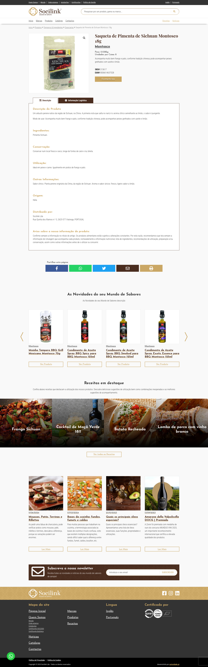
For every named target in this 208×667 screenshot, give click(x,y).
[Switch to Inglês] (168, 2)
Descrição (46, 100)
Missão (42, 2)
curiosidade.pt (174, 664)
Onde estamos (53, 2)
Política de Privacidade (37, 660)
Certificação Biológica (36, 631)
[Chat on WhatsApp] (11, 656)
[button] (84, 37)
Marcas (39, 21)
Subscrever (168, 572)
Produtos (49, 21)
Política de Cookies (54, 660)
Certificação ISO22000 (36, 629)
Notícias (175, 21)
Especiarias (69, 27)
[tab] (45, 100)
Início (31, 21)
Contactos (69, 21)
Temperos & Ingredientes (53, 27)
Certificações (76, 2)
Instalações (65, 2)
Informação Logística (77, 100)
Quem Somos (33, 2)
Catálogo (59, 21)
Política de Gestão (89, 2)
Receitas (166, 21)
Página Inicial (37, 611)
